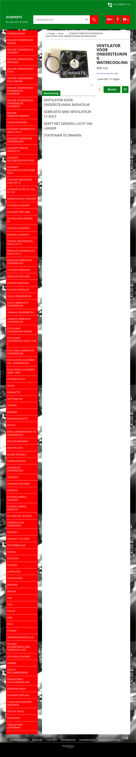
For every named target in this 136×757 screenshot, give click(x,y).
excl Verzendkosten (105, 73)
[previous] (123, 738)
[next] (126, 738)
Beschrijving (51, 93)
